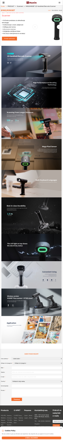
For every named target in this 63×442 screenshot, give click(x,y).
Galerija (21, 418)
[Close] (61, 428)
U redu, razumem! (31, 438)
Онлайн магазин (21, 415)
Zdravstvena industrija (31, 418)
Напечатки (10, 415)
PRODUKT (11, 6)
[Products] (3, 2)
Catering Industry (26, 415)
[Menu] (59, 2)
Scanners (20, 6)
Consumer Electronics (10, 418)
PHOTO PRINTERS (10, 425)
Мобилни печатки (4, 418)
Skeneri (3, 420)
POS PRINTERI (4, 415)
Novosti (21, 420)
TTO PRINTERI (10, 420)
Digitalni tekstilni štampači (4, 422)
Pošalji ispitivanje (9, 38)
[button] (59, 27)
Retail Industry (31, 415)
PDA (2, 425)
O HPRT (16, 415)
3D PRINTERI (10, 422)
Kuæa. (3, 6)
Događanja (16, 418)
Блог (15, 422)
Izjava (15, 420)
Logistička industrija (26, 418)
